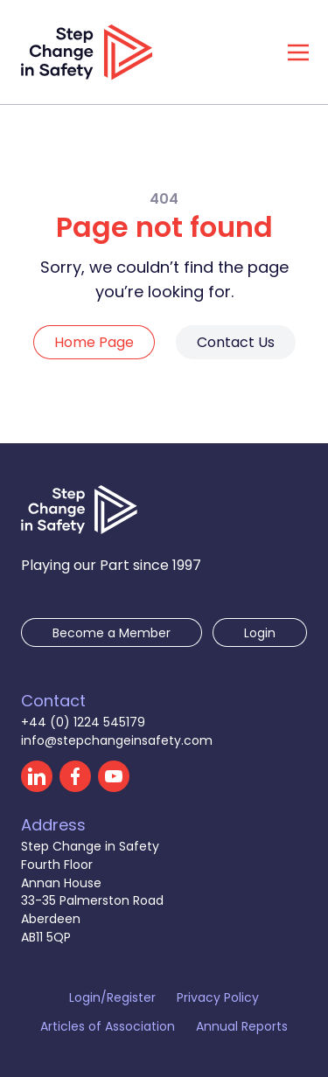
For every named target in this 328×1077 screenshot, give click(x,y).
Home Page (94, 342)
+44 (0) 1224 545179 (83, 722)
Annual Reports (242, 1026)
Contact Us (236, 342)
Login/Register (112, 997)
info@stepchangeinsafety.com (117, 740)
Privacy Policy (218, 997)
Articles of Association (107, 1026)
